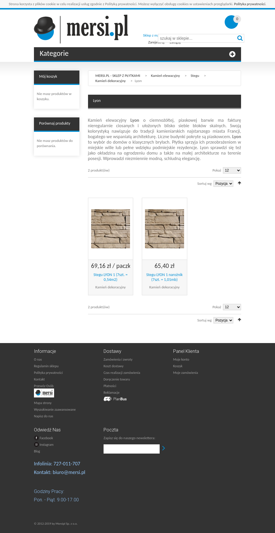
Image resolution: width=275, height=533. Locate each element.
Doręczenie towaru (117, 379)
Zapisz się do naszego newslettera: (129, 438)
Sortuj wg (204, 183)
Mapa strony (42, 403)
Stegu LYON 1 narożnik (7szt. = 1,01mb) (164, 277)
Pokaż (217, 170)
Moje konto (181, 359)
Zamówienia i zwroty (118, 359)
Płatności (110, 386)
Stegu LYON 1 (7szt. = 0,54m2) (110, 277)
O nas (38, 359)
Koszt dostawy (113, 366)
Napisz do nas (43, 416)
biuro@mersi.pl (69, 472)
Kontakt (39, 379)
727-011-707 (67, 463)
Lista (98, 182)
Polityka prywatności (250, 4)
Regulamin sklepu (46, 366)
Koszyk (177, 366)
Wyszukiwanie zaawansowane (55, 410)
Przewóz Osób (44, 386)
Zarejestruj (156, 42)
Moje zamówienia (185, 373)
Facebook (43, 437)
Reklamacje (111, 393)
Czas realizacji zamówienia (122, 373)
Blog (37, 451)
